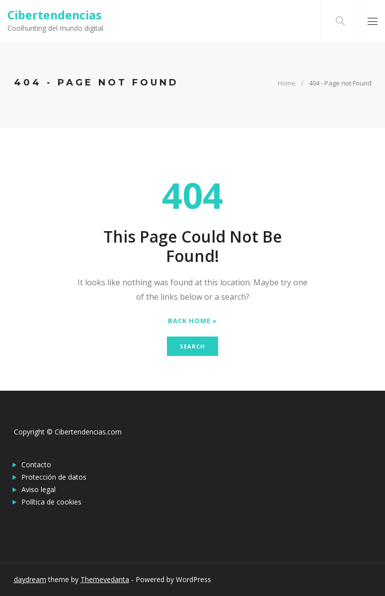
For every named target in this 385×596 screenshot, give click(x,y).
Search (192, 346)
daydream (30, 579)
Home (287, 83)
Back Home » (192, 321)
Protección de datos (53, 477)
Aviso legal (38, 489)
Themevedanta (104, 579)
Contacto (36, 464)
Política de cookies (51, 502)
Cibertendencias (54, 15)
